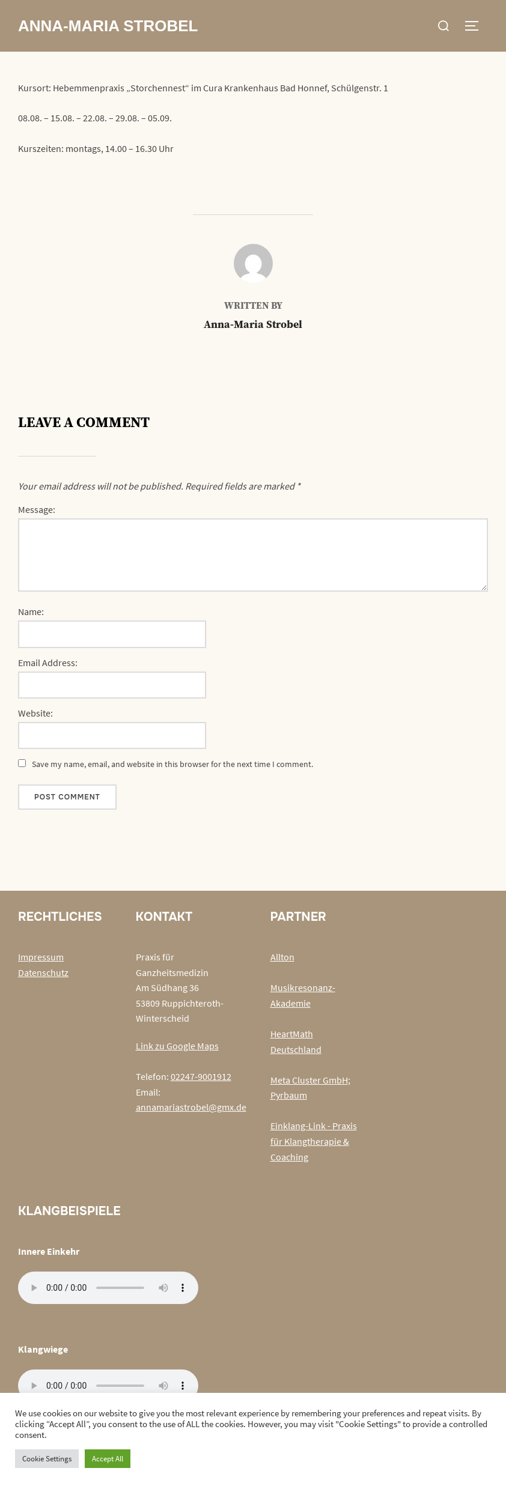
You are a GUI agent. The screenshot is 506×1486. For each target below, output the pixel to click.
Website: (35, 713)
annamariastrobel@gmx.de (191, 1107)
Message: (36, 509)
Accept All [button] (107, 1459)
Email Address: (48, 663)
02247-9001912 (201, 1076)
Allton (282, 957)
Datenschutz (43, 972)
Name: (31, 611)
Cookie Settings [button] (47, 1459)
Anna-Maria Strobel (108, 26)
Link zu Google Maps (177, 1046)
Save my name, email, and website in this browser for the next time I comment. (172, 764)
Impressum (41, 957)
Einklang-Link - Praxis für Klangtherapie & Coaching (313, 1141)
